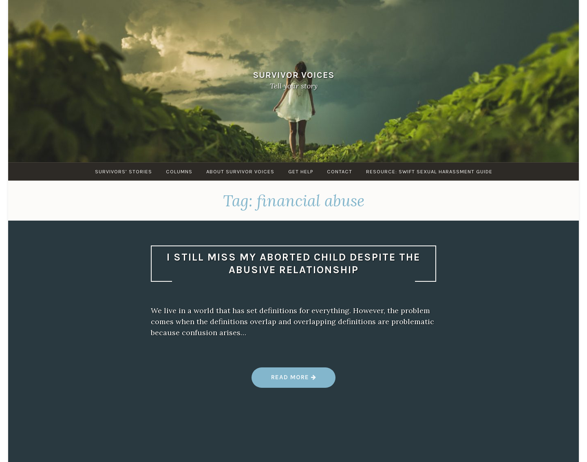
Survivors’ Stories (123, 171)
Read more (293, 380)
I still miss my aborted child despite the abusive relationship (293, 263)
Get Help (300, 171)
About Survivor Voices (240, 171)
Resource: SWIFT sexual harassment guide (429, 171)
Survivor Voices (293, 75)
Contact (339, 171)
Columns (179, 171)
